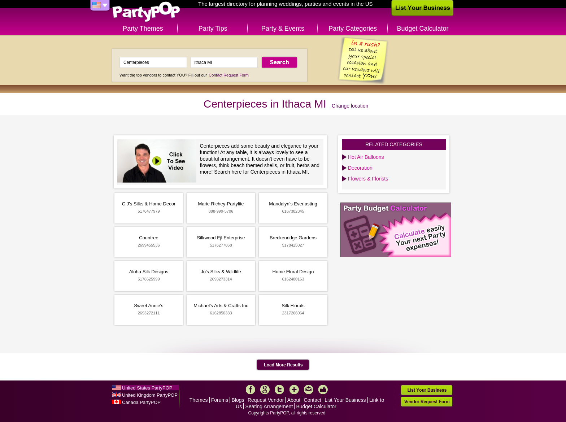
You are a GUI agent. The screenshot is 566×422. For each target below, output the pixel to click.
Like (323, 389)
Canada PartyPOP (141, 402)
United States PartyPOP (147, 388)
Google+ (265, 389)
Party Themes (143, 28)
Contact (312, 400)
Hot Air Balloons (366, 157)
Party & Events (282, 28)
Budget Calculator (423, 28)
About (294, 400)
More (294, 389)
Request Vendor (266, 400)
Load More (283, 365)
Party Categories (352, 28)
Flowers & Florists (368, 179)
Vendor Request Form (427, 401)
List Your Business (345, 400)
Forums (219, 400)
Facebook (250, 389)
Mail (308, 389)
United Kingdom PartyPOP (150, 395)
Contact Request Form (229, 75)
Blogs (238, 400)
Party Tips (213, 28)
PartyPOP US (146, 12)
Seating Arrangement (269, 406)
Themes (199, 400)
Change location (350, 106)
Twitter (279, 389)
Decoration (360, 168)
